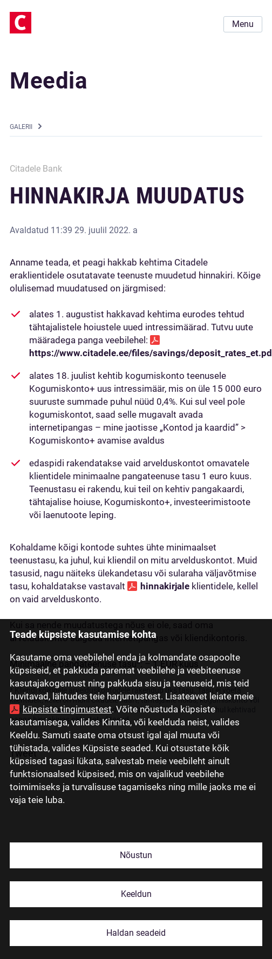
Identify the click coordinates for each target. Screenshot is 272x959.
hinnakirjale (164, 586)
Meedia (49, 80)
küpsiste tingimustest (67, 709)
